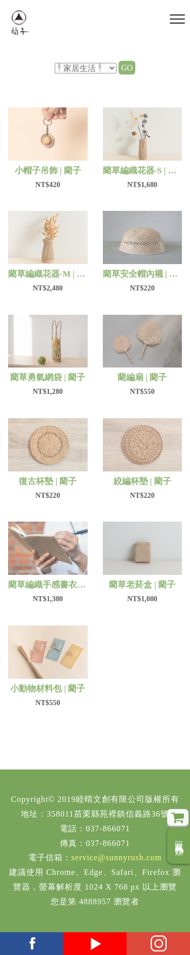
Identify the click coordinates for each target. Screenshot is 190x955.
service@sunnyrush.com (116, 857)
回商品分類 (179, 845)
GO (127, 67)
